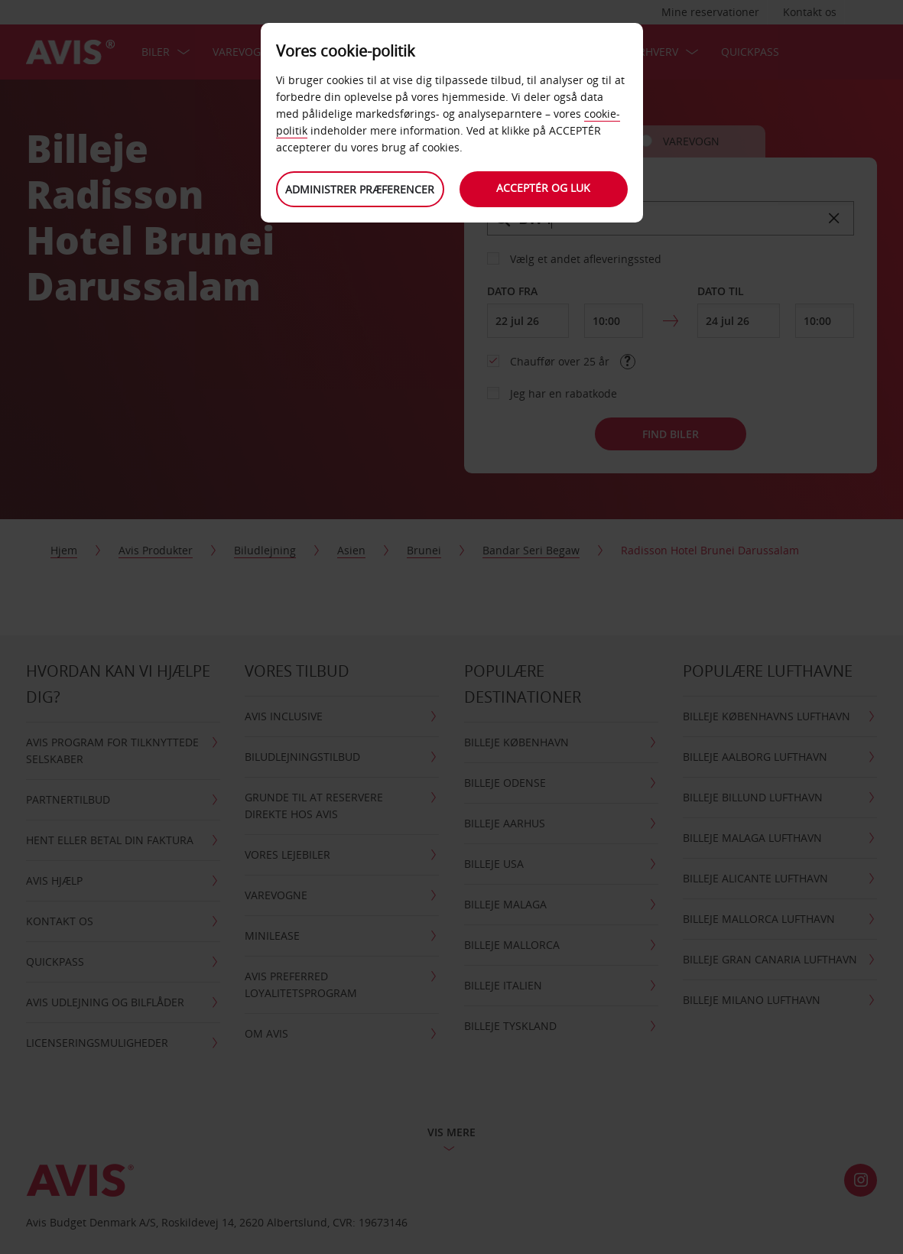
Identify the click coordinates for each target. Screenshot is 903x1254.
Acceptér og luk (543, 187)
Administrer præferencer (359, 189)
